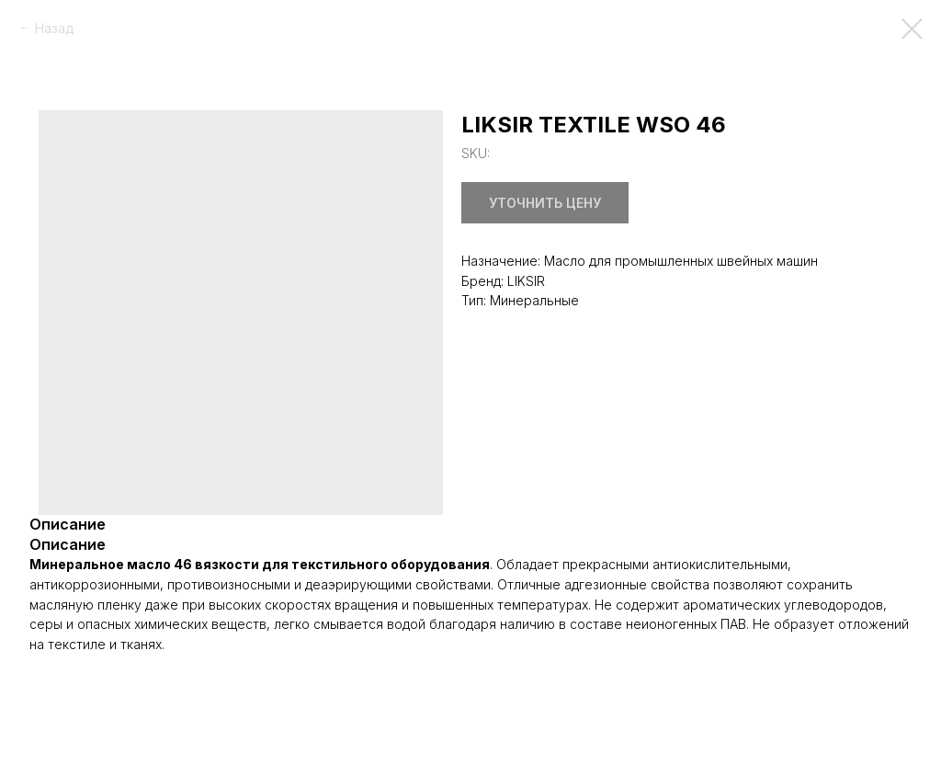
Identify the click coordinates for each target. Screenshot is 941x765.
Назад (54, 28)
